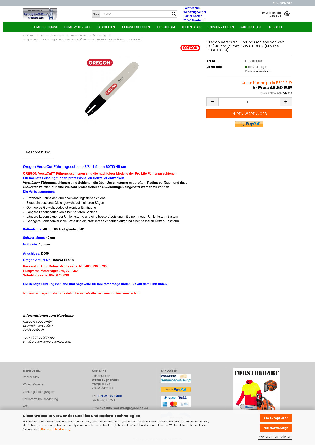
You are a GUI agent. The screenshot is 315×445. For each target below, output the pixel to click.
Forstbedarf (166, 27)
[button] (212, 102)
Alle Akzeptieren (276, 418)
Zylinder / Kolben (221, 27)
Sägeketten (106, 27)
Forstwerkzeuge (77, 27)
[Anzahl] (249, 102)
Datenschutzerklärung (55, 429)
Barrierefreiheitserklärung (40, 400)
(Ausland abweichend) (258, 71)
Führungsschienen (135, 27)
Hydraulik (275, 27)
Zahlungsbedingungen (38, 393)
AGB (26, 407)
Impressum (31, 378)
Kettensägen (191, 27)
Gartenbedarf (251, 27)
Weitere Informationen (275, 437)
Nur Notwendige (276, 428)
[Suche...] (96, 14)
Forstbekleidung (45, 27)
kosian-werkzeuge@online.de (125, 409)
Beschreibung (38, 152)
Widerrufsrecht (33, 385)
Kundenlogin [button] (282, 3)
